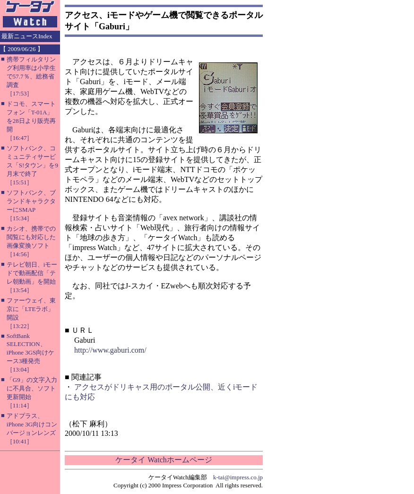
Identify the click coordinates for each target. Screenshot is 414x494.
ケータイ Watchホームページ (163, 460)
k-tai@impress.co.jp (238, 477)
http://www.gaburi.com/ (110, 350)
